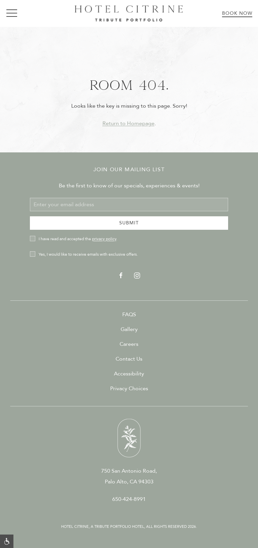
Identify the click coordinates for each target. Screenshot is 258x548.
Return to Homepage (128, 123)
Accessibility (129, 373)
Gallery (129, 329)
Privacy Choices (129, 388)
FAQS (129, 314)
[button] (12, 13)
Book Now (237, 13)
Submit (129, 223)
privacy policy (104, 239)
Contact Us (129, 359)
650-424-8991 (129, 499)
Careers (129, 344)
